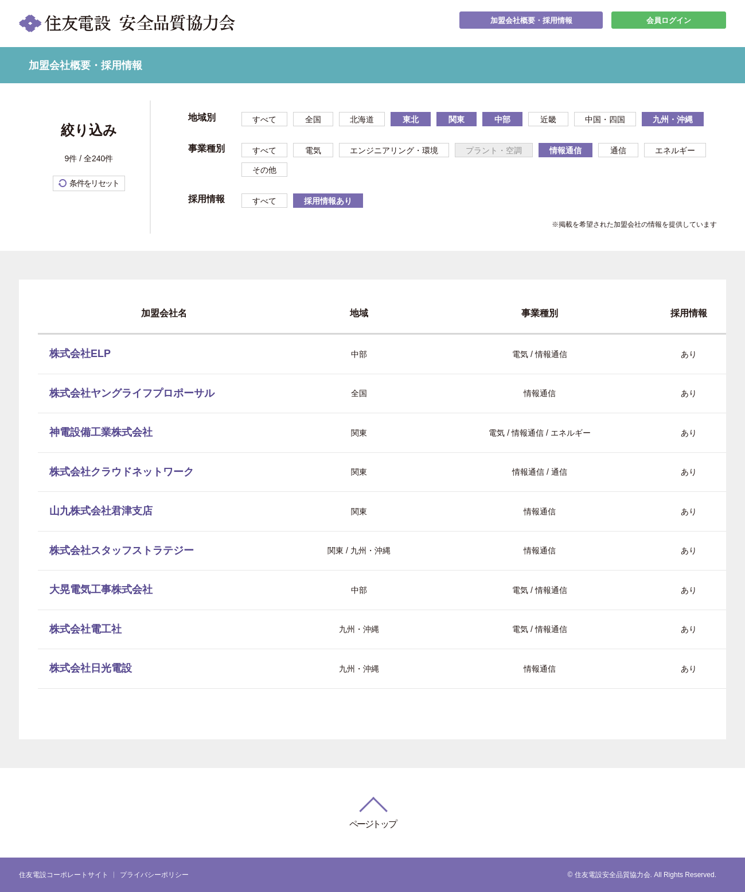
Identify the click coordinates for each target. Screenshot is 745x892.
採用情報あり (328, 200)
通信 (618, 150)
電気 (313, 150)
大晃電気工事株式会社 (101, 589)
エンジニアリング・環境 (394, 150)
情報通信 (565, 150)
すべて (264, 119)
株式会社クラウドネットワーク (121, 472)
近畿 (548, 119)
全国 (313, 119)
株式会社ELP (80, 353)
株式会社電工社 (85, 629)
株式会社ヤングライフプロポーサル (131, 393)
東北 (411, 119)
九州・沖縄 (673, 119)
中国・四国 (605, 119)
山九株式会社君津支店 (101, 511)
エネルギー (675, 150)
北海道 (362, 119)
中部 (502, 119)
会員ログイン (668, 23)
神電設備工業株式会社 (101, 432)
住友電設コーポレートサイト (63, 875)
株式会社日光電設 (90, 668)
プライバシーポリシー (154, 875)
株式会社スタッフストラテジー (121, 550)
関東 (456, 119)
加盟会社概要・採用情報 (531, 23)
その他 (264, 169)
